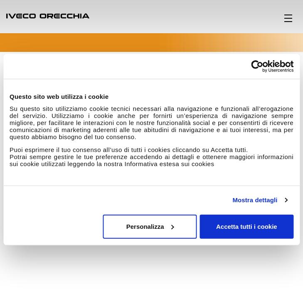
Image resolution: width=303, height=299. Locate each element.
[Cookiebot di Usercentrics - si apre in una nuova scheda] (257, 66)
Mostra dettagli (254, 199)
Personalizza (150, 226)
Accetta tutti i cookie (246, 226)
